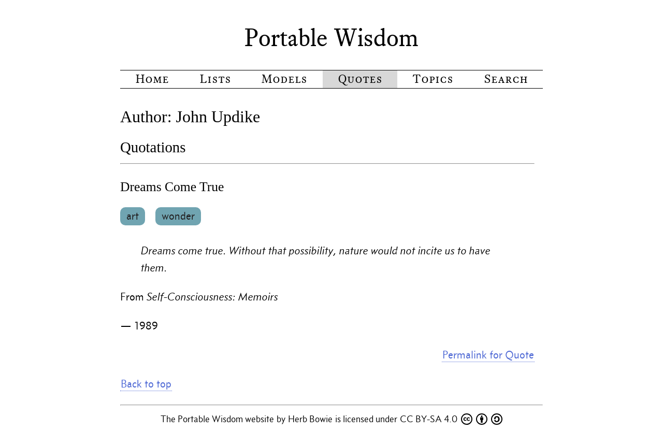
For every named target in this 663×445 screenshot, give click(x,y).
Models (284, 79)
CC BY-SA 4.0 (451, 419)
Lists (215, 79)
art (132, 216)
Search (506, 79)
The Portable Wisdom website (218, 419)
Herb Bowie (311, 419)
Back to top (146, 384)
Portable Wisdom (331, 38)
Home (152, 79)
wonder (178, 216)
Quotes (360, 79)
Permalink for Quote (488, 355)
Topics (432, 79)
